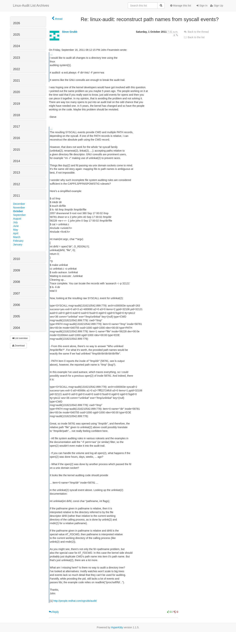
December (19, 203)
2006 (16, 305)
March (16, 237)
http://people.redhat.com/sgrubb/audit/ (75, 600)
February (18, 240)
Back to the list (194, 37)
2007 (16, 293)
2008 (16, 282)
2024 (16, 46)
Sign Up (216, 5)
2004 (16, 328)
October (18, 211)
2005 (16, 316)
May (15, 229)
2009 (16, 270)
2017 (16, 126)
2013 (16, 172)
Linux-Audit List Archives (31, 5)
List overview (20, 338)
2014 (16, 161)
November (19, 207)
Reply (54, 611)
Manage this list (180, 5)
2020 (16, 92)
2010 (16, 259)
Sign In (202, 5)
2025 (16, 34)
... (51, 54)
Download (18, 345)
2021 (16, 80)
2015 (16, 149)
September (19, 214)
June (16, 226)
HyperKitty (117, 627)
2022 (16, 69)
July (15, 222)
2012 (16, 184)
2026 (16, 23)
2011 (16, 195)
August (17, 218)
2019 (16, 103)
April (15, 233)
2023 (16, 57)
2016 (16, 138)
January (17, 244)
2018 (16, 115)
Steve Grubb (69, 31)
